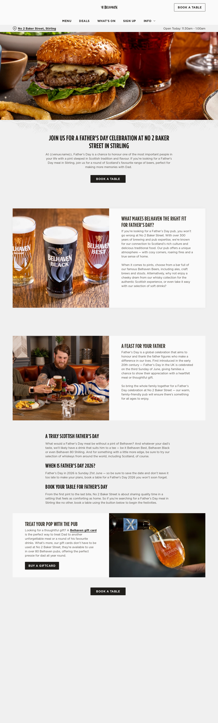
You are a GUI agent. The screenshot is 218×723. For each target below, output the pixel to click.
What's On (106, 21)
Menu (66, 21)
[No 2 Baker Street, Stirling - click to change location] (34, 28)
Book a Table (108, 179)
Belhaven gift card (83, 530)
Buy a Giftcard (42, 566)
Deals (84, 21)
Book (189, 7)
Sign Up (129, 21)
